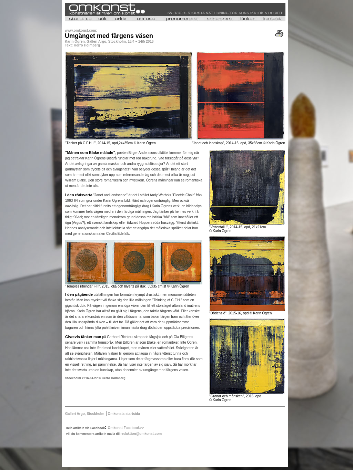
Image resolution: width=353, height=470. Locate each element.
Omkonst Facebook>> (126, 428)
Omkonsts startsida (123, 414)
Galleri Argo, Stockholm (84, 414)
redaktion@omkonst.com (141, 434)
